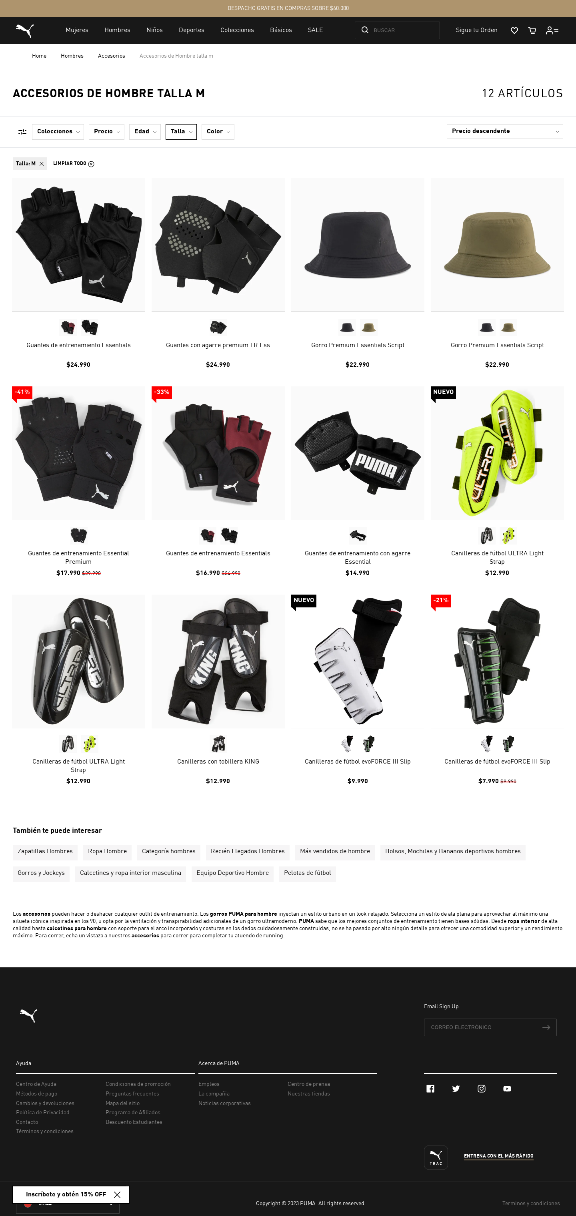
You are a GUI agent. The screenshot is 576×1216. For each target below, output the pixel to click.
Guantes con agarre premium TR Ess (218, 345)
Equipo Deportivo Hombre (232, 873)
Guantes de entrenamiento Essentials (78, 345)
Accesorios (112, 56)
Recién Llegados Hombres (248, 851)
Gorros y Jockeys (41, 873)
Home (40, 56)
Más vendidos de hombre (335, 851)
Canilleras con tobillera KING (218, 762)
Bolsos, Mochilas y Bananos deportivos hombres (453, 851)
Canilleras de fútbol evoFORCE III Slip (358, 762)
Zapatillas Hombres (45, 851)
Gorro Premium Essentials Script (357, 345)
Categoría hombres (169, 851)
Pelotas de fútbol (307, 873)
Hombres (73, 56)
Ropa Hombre (107, 851)
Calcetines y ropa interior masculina (130, 873)
